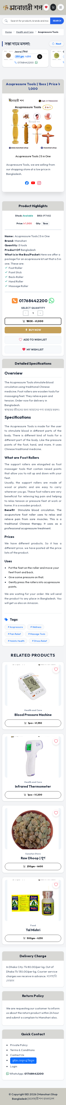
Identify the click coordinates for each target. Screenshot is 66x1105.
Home (8, 32)
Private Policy (19, 1045)
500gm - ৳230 (33, 938)
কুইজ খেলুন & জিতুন (23, 1060)
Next (56, 44)
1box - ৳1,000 (33, 321)
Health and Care (25, 32)
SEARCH (57, 20)
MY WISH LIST (33, 349)
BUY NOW (33, 329)
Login (13, 1066)
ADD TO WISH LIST (33, 339)
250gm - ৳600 (33, 866)
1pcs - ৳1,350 (33, 723)
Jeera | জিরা (21, 51)
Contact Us (17, 1055)
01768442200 (24, 62)
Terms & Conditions (22, 1050)
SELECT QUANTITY (33, 307)
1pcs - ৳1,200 (33, 795)
